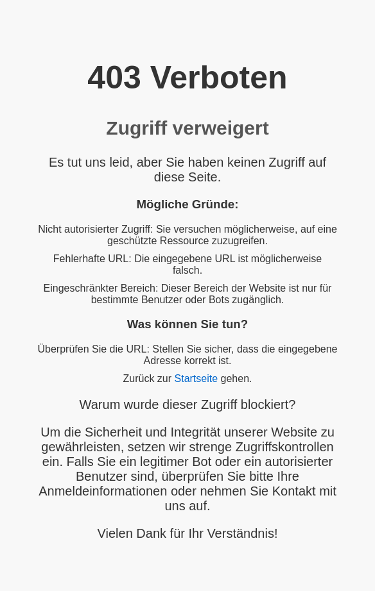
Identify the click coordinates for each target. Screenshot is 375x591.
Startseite (196, 378)
